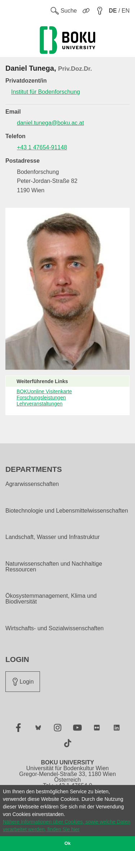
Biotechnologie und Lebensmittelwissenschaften (66, 511)
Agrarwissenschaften (32, 484)
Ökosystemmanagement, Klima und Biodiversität (50, 599)
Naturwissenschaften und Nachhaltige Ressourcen (53, 567)
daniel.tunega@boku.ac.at (50, 123)
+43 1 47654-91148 (42, 147)
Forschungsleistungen (41, 397)
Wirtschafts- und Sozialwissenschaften (54, 628)
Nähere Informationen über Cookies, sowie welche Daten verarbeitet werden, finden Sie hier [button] (66, 825)
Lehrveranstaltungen (40, 404)
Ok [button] (67, 843)
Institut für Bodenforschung (45, 92)
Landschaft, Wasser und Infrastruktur (52, 537)
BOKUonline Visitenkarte (44, 391)
